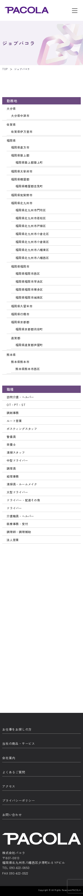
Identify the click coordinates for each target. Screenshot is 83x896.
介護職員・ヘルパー (20, 516)
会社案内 (8, 758)
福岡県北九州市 (22, 203)
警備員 (11, 437)
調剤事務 (13, 413)
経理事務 (13, 476)
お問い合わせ (12, 814)
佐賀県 (11, 124)
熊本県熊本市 (20, 362)
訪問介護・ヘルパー (20, 397)
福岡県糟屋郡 (20, 179)
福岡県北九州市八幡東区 (32, 250)
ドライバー (14, 508)
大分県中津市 (20, 116)
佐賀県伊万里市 (22, 131)
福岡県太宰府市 (22, 171)
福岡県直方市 (20, 147)
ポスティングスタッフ (22, 429)
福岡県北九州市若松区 (30, 218)
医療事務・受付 (17, 524)
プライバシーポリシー (18, 800)
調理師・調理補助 (19, 532)
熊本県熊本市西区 (27, 369)
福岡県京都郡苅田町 (29, 329)
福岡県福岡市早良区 (29, 281)
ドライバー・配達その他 (23, 500)
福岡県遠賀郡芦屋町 (29, 345)
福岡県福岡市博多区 (29, 289)
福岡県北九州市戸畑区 (30, 226)
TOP (5, 69)
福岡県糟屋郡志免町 (29, 186)
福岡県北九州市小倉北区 (32, 234)
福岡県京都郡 (20, 322)
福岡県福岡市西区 (27, 273)
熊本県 (11, 355)
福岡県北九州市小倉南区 (32, 242)
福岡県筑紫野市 (22, 195)
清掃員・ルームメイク (22, 484)
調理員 (11, 468)
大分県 (11, 108)
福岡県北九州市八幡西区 (32, 258)
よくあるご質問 (13, 772)
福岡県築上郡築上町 (29, 162)
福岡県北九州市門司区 (30, 210)
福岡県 (11, 140)
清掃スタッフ (16, 452)
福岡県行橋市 (20, 314)
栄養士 (11, 444)
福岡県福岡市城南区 (29, 297)
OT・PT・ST (16, 405)
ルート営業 (14, 421)
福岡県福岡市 (20, 266)
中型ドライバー (17, 460)
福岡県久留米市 (22, 306)
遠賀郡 (15, 338)
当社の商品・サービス (18, 743)
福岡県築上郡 (20, 155)
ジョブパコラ (22, 69)
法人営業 (13, 540)
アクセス (8, 786)
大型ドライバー (17, 492)
